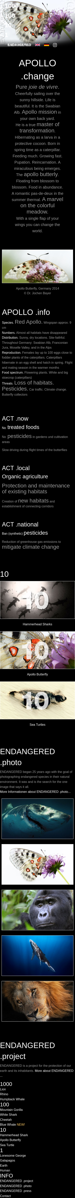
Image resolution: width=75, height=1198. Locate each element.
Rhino (4, 1094)
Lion (3, 1089)
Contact (5, 1196)
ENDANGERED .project (16, 1181)
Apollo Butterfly (37, 674)
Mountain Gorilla (11, 1109)
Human (5, 1170)
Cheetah (6, 1119)
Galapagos (7, 1160)
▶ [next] (72, 25)
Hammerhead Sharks (37, 624)
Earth (3, 1165)
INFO (6, 1176)
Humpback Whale (12, 1099)
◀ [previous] (6, 25)
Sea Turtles (37, 724)
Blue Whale (12, 1124)
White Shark (8, 1114)
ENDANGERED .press (15, 1191)
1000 (12, 6)
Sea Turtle (7, 1145)
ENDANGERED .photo (16, 1186)
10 (4, 574)
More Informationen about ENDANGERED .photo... (35, 791)
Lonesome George (13, 1155)
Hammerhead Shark (14, 1135)
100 (10, 15)
